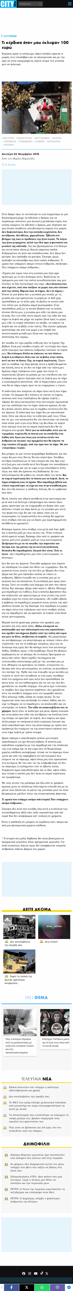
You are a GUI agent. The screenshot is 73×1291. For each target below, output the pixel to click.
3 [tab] (14, 1002)
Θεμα (36, 997)
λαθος (40, 141)
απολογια (54, 141)
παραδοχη (26, 141)
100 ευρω (8, 138)
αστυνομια (43, 138)
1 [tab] (5, 1002)
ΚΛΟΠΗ (57, 138)
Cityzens (10, 36)
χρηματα (10, 141)
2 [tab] (9, 1002)
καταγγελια (25, 138)
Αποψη (9, 144)
